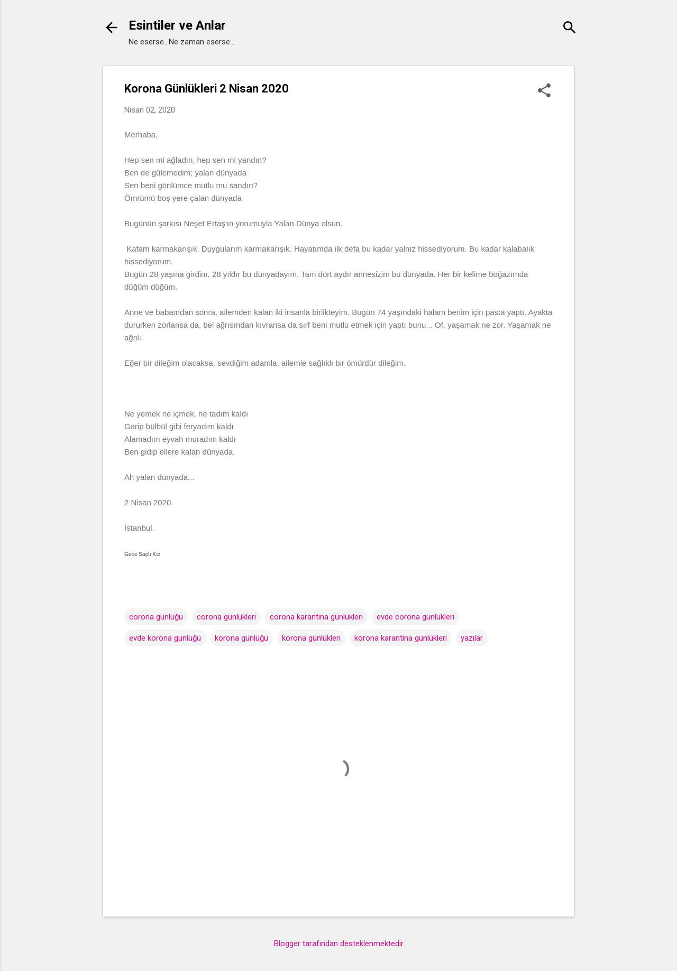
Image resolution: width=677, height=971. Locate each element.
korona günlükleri (311, 638)
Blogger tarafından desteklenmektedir (339, 943)
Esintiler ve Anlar (177, 25)
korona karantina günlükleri (400, 638)
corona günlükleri (226, 617)
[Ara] (569, 29)
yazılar (472, 638)
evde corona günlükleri (415, 617)
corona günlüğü (156, 617)
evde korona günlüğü (165, 638)
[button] (544, 91)
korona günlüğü (241, 638)
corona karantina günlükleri (316, 617)
